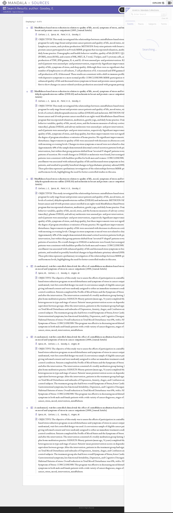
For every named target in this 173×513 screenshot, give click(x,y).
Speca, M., (55, 34)
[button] (169, 3)
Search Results (18, 12)
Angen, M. (75, 273)
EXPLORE (159, 3)
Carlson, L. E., (44, 34)
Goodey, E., (66, 273)
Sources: (7, 12)
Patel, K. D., (66, 34)
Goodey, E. (76, 34)
